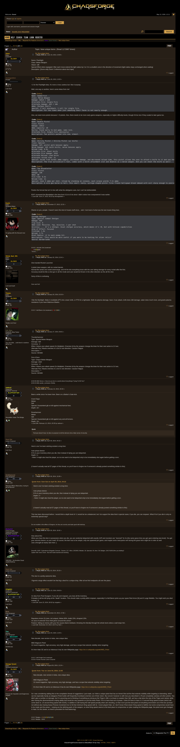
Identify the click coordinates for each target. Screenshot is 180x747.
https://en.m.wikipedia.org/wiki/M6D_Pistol (94, 650)
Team (26, 38)
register (19, 18)
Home (7, 38)
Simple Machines (98, 740)
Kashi (8, 203)
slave (8, 53)
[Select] (39, 94)
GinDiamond (10, 475)
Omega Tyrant (11, 664)
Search (19, 38)
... (12, 46)
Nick (7, 612)
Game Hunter (52, 40)
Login (32, 38)
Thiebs (8, 293)
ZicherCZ (9, 529)
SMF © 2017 (88, 740)
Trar (7, 631)
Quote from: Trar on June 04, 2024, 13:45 (47, 671)
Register (38, 38)
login (12, 18)
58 (21, 46)
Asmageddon (11, 78)
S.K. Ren (9, 330)
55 (14, 46)
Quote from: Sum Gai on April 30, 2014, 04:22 (49, 482)
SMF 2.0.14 (80, 740)
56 (16, 46)
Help (13, 38)
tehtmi (46, 40)
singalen (9, 589)
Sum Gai (9, 439)
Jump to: (149, 733)
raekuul (8, 388)
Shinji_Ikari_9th (12, 256)
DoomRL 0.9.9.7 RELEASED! (20, 31)
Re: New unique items (42, 53)
